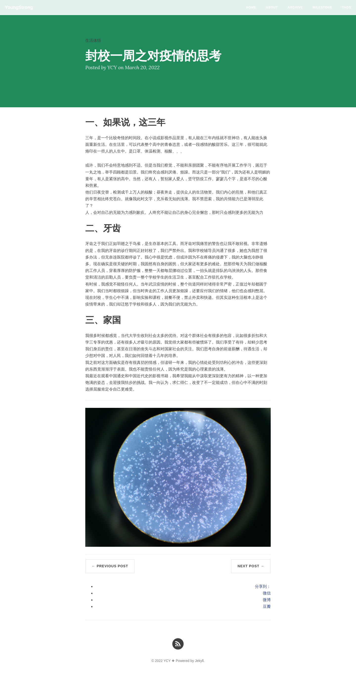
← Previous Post (110, 566)
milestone (322, 7)
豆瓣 (267, 606)
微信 (267, 593)
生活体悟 (93, 40)
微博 (267, 600)
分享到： (263, 586)
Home (251, 7)
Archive (295, 7)
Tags (346, 7)
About (272, 7)
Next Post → (251, 566)
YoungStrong (19, 7)
